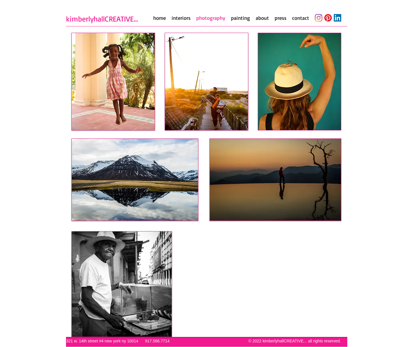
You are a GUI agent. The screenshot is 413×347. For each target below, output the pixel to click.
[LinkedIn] (337, 18)
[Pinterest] (328, 18)
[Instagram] (318, 18)
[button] (113, 81)
